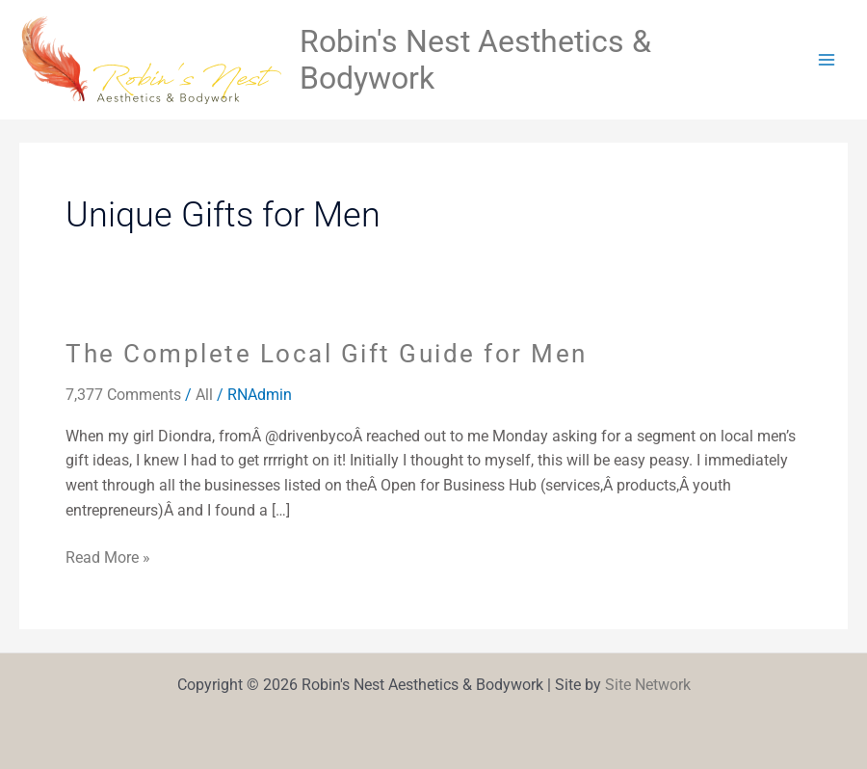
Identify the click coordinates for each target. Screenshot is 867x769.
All (204, 394)
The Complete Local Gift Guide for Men (327, 353)
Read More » (108, 556)
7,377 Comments (123, 394)
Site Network (648, 685)
